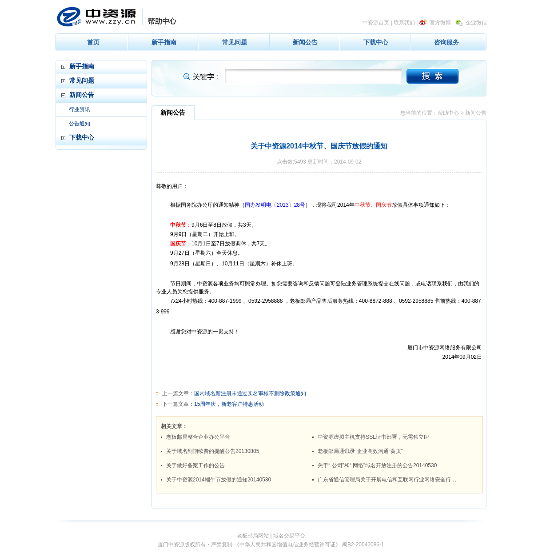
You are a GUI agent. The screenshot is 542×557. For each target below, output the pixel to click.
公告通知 (79, 123)
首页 (93, 42)
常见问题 (234, 42)
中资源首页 (376, 23)
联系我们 (404, 23)
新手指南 (163, 42)
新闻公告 (305, 42)
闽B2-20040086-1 (363, 544)
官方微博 (440, 23)
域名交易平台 (289, 536)
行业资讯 (79, 109)
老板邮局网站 (253, 536)
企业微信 (476, 23)
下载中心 (375, 42)
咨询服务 (446, 42)
